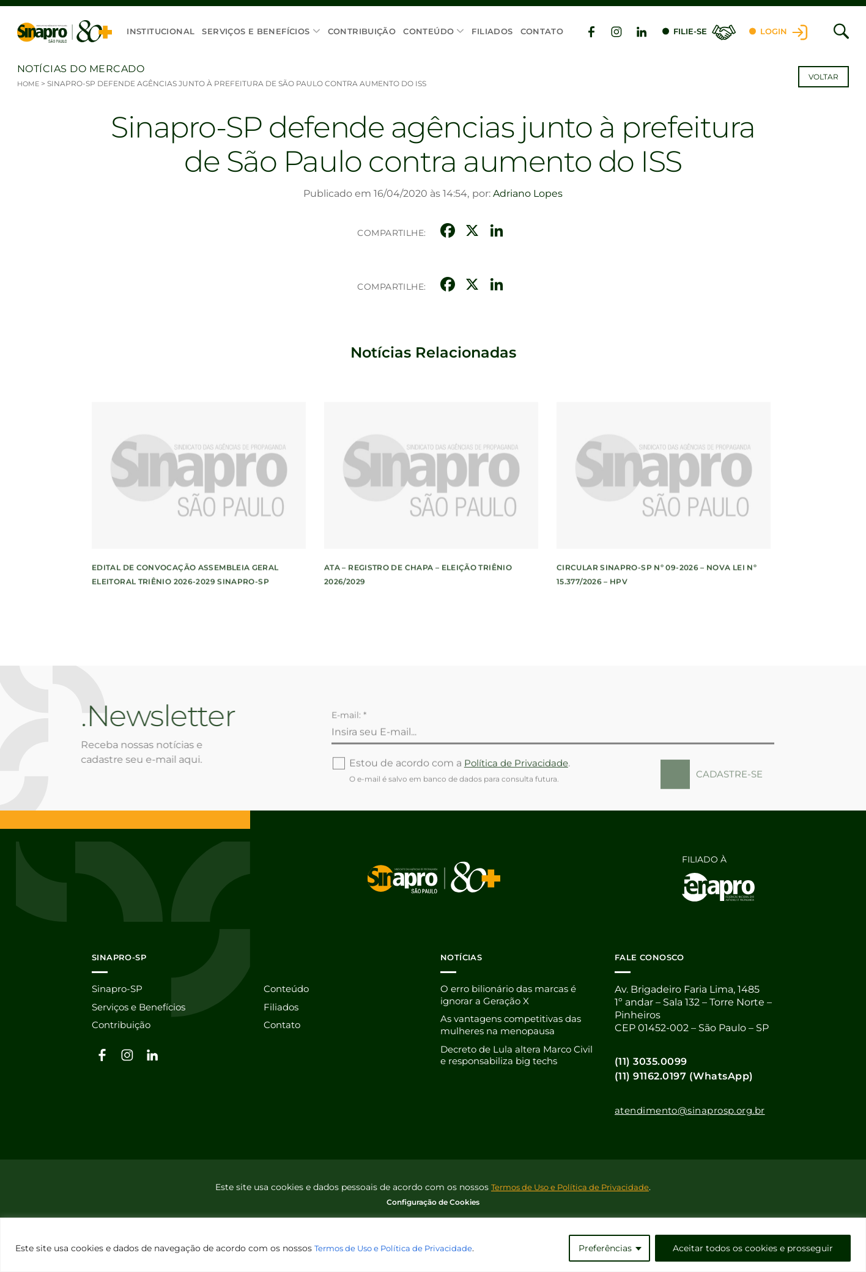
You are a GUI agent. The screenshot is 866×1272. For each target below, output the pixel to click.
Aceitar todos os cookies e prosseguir (753, 1248)
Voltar (823, 76)
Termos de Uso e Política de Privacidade (400, 1248)
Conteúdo (427, 32)
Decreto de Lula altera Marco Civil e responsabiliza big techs (514, 1059)
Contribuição (361, 32)
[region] (433, 1245)
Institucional (160, 32)
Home (29, 83)
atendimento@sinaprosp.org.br (696, 1110)
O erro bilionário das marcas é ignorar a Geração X (511, 995)
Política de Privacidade (519, 803)
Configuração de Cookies (433, 1202)
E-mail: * (348, 754)
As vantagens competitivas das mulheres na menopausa (516, 1027)
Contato (541, 32)
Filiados (491, 32)
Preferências (605, 1248)
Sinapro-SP (119, 989)
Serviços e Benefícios (255, 32)
